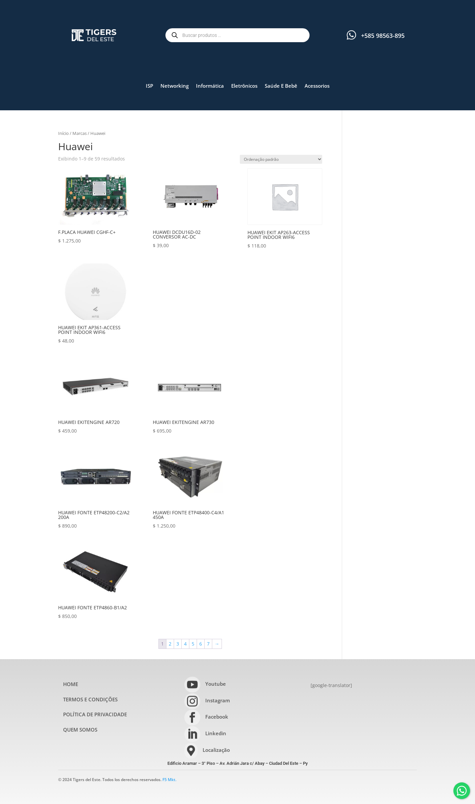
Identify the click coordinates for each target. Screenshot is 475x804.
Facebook (216, 716)
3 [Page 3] (177, 644)
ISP (149, 85)
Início (63, 133)
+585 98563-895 (383, 36)
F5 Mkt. (169, 779)
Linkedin (215, 733)
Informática (210, 85)
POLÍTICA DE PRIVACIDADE (95, 714)
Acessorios (317, 85)
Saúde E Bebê (281, 85)
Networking (174, 85)
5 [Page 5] (193, 644)
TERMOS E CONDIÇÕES (90, 699)
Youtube (215, 683)
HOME (70, 684)
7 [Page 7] (208, 644)
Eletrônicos (244, 85)
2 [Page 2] (170, 644)
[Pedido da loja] (281, 159)
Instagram (217, 700)
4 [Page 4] (185, 644)
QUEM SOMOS (80, 729)
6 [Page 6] (200, 644)
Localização (216, 750)
